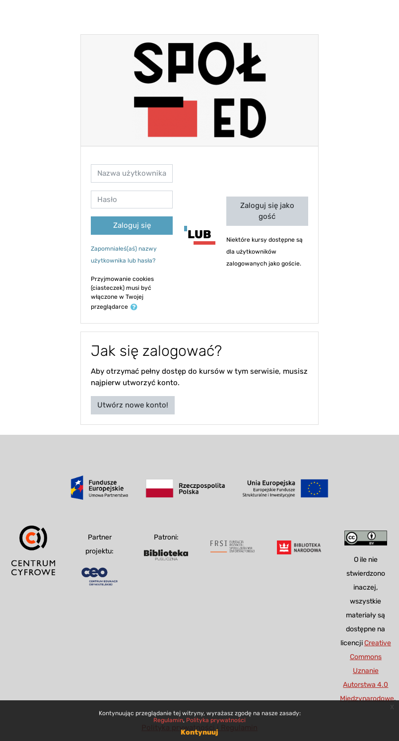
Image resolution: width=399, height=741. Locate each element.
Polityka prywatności (216, 720)
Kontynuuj (199, 732)
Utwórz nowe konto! (132, 405)
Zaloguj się (132, 225)
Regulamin (168, 720)
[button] (136, 307)
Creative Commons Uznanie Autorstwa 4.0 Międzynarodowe (367, 671)
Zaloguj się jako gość (267, 211)
